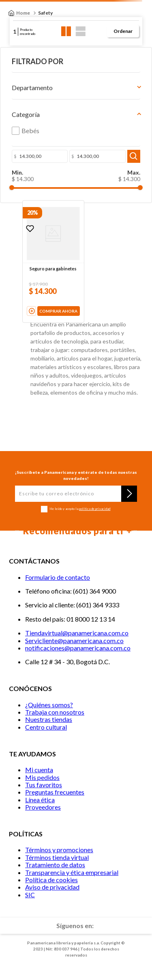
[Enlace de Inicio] (19, 13)
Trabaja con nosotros (54, 712)
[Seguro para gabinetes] (53, 261)
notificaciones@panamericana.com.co (78, 648)
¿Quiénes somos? (49, 704)
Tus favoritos (43, 784)
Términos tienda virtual (57, 857)
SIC (30, 894)
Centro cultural (46, 727)
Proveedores (43, 807)
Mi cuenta (39, 769)
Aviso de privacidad (52, 887)
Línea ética (40, 799)
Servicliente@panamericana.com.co (74, 640)
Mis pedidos (42, 777)
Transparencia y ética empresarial (71, 872)
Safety (45, 13)
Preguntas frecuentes (54, 792)
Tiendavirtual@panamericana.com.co (76, 633)
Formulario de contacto (57, 577)
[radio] (66, 31)
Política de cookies (51, 879)
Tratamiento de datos (55, 864)
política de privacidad (94, 509)
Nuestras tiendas (48, 719)
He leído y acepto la (79, 509)
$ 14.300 (23, 178)
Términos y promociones (59, 849)
